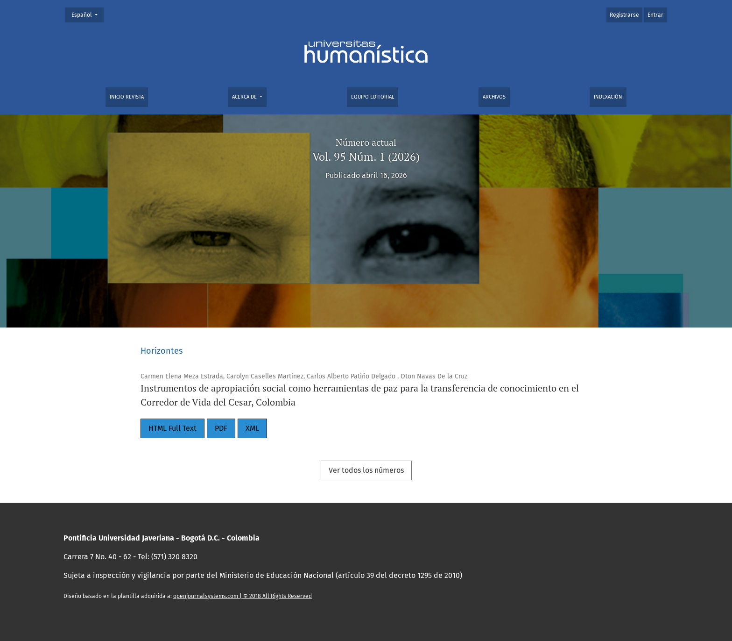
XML (252, 428)
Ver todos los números (366, 470)
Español (87, 14)
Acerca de (245, 97)
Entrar (655, 15)
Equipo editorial (372, 97)
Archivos (494, 97)
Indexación (608, 97)
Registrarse (624, 15)
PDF (221, 428)
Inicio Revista (127, 97)
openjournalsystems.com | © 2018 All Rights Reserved (242, 596)
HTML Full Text (172, 428)
